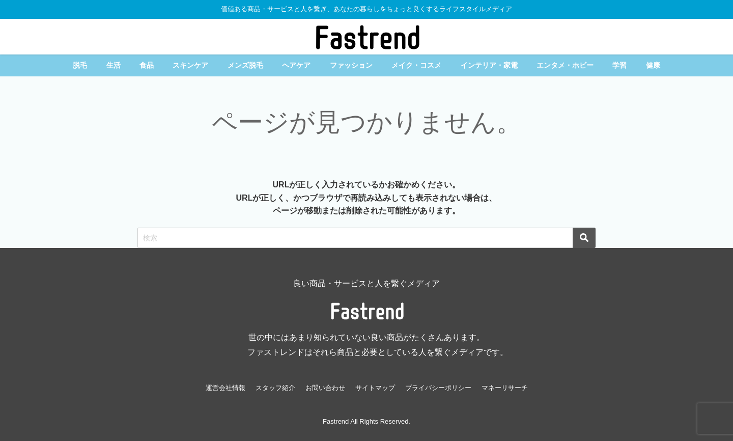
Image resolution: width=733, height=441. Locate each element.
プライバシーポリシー (438, 388)
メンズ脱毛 (245, 65)
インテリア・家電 (489, 65)
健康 (653, 65)
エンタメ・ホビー (565, 65)
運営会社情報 (225, 388)
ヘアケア (296, 65)
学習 (619, 65)
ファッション (351, 65)
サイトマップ (375, 388)
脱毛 (80, 65)
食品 (146, 65)
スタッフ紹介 (275, 388)
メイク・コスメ (416, 65)
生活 (113, 65)
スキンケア (190, 65)
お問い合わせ (325, 388)
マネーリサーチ (505, 388)
